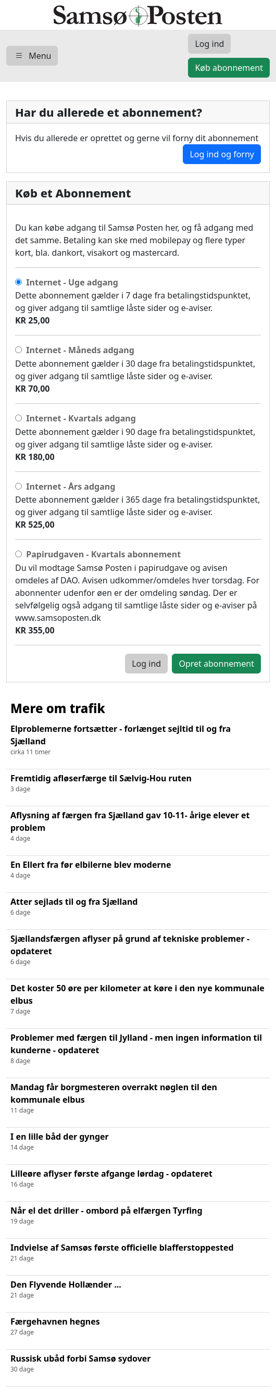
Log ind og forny (222, 154)
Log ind (146, 663)
